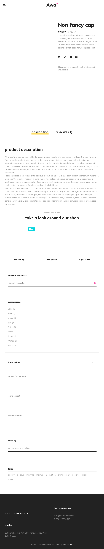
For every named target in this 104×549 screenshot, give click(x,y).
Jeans (10, 318)
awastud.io (22, 513)
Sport (10, 336)
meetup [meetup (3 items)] (39, 475)
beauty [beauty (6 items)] (11, 475)
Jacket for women (17, 376)
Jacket (10, 313)
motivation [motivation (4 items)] (51, 475)
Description (39, 132)
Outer (10, 327)
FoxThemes (68, 544)
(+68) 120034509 (62, 519)
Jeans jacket (14, 396)
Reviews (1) (64, 132)
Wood (10, 345)
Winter (11, 341)
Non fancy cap (15, 415)
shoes (10, 331)
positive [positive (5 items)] (76, 475)
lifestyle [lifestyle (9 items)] (30, 475)
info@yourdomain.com (64, 515)
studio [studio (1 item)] (84, 475)
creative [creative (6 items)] (20, 475)
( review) (72, 32)
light (10, 322)
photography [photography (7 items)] (64, 475)
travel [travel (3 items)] (10, 479)
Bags (10, 309)
